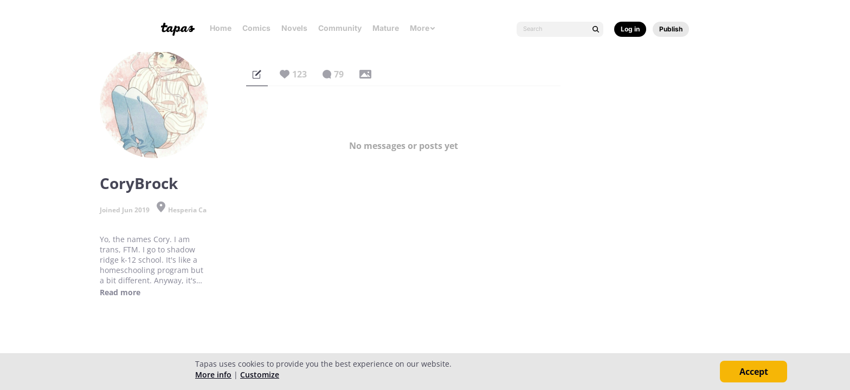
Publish (670, 29)
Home (220, 27)
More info (213, 374)
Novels (294, 27)
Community (340, 27)
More (423, 27)
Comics (256, 27)
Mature (385, 27)
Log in (630, 29)
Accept (753, 372)
